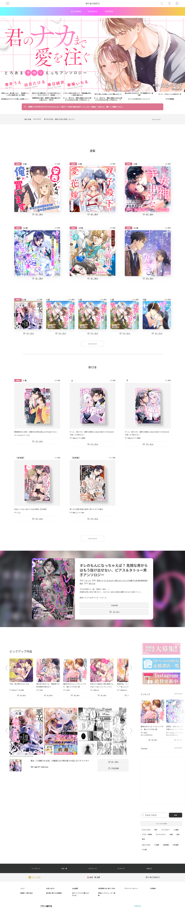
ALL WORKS (76, 11)
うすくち (87, 580)
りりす (28, 435)
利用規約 (153, 888)
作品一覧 (64, 868)
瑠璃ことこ (75, 512)
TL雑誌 (176, 830)
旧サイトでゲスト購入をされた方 (80, 894)
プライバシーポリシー (131, 888)
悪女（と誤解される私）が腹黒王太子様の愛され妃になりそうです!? (60, 760)
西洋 (143, 839)
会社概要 (75, 888)
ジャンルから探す (161, 824)
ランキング (120, 868)
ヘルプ (22, 888)
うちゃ (19, 512)
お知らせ (149, 868)
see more (156, 119)
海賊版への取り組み (26, 893)
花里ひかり (75, 438)
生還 (35, 767)
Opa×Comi (146, 845)
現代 (155, 830)
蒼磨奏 (83, 438)
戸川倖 (134, 580)
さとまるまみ (108, 580)
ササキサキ (20, 435)
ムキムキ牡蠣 (127, 580)
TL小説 (144, 849)
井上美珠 (21, 690)
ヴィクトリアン (161, 834)
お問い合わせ (50, 888)
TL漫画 (156, 845)
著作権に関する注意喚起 (54, 893)
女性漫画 (166, 845)
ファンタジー (165, 830)
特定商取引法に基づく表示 (106, 888)
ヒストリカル (146, 830)
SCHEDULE (92, 11)
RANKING (109, 11)
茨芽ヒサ (100, 580)
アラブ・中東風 (147, 834)
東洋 (178, 834)
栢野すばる (44, 767)
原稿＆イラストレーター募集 (106, 894)
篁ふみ (14, 690)
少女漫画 (175, 845)
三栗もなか (118, 580)
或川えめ (92, 583)
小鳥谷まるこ (123, 690)
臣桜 (83, 512)
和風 (171, 834)
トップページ (36, 868)
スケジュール (92, 868)
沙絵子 (41, 690)
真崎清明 (140, 580)
